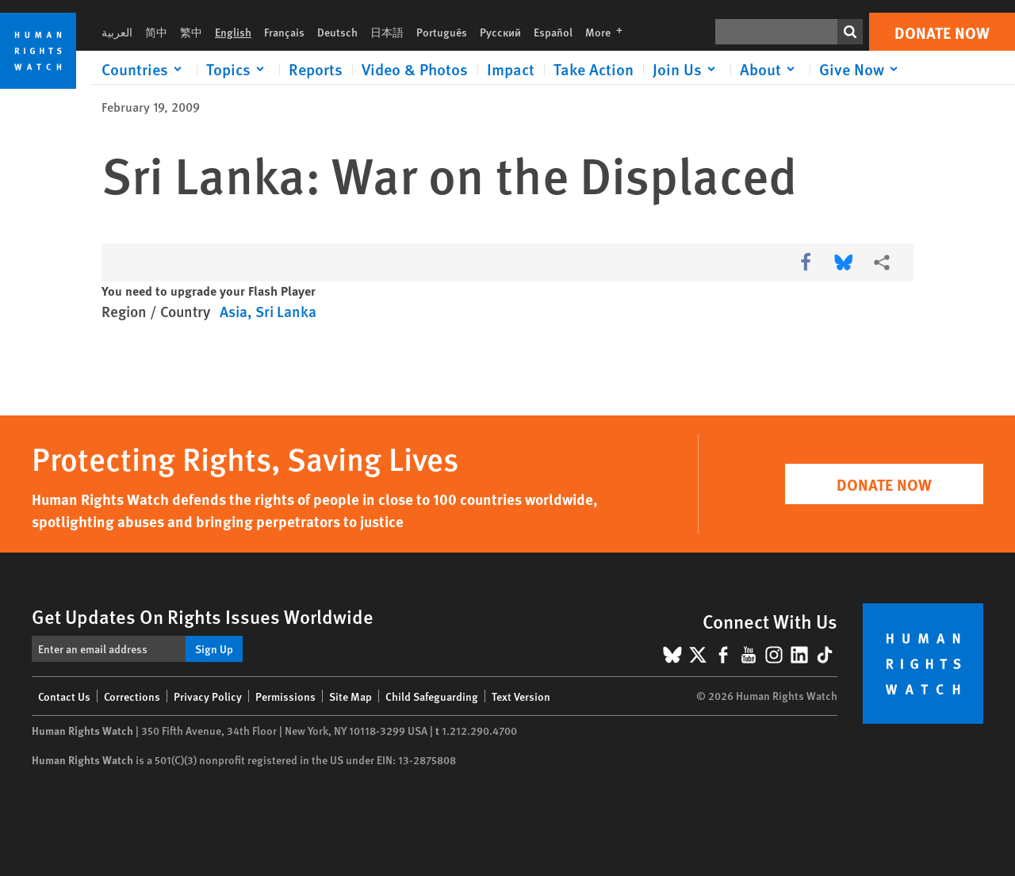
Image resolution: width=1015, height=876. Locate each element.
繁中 (191, 32)
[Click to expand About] (770, 69)
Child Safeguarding (431, 696)
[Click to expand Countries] (144, 69)
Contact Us (64, 696)
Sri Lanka (285, 311)
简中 (156, 32)
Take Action (593, 69)
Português (441, 32)
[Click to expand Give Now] (861, 69)
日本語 (387, 32)
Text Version (521, 696)
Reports (316, 69)
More (608, 32)
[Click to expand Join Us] (687, 69)
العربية (117, 32)
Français (284, 32)
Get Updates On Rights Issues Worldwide (202, 615)
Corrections (132, 696)
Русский (500, 32)
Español (553, 32)
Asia (233, 311)
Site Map (350, 696)
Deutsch (337, 32)
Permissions (285, 696)
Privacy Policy (208, 696)
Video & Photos (415, 69)
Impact (510, 69)
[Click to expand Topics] (238, 69)
